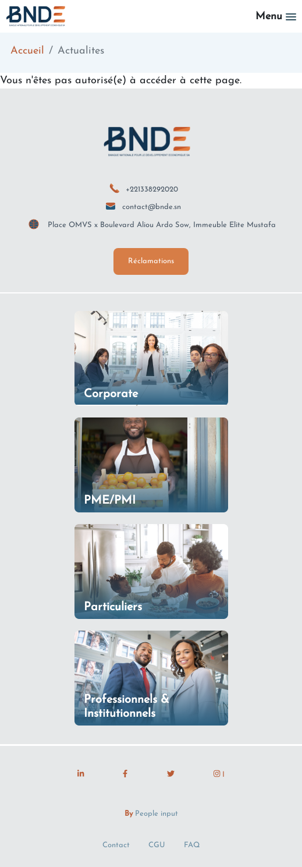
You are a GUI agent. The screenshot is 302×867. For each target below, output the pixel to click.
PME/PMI (110, 501)
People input (156, 814)
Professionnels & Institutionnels (126, 707)
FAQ (192, 845)
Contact (116, 845)
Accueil (27, 50)
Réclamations (151, 261)
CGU (156, 845)
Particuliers (113, 607)
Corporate (111, 394)
